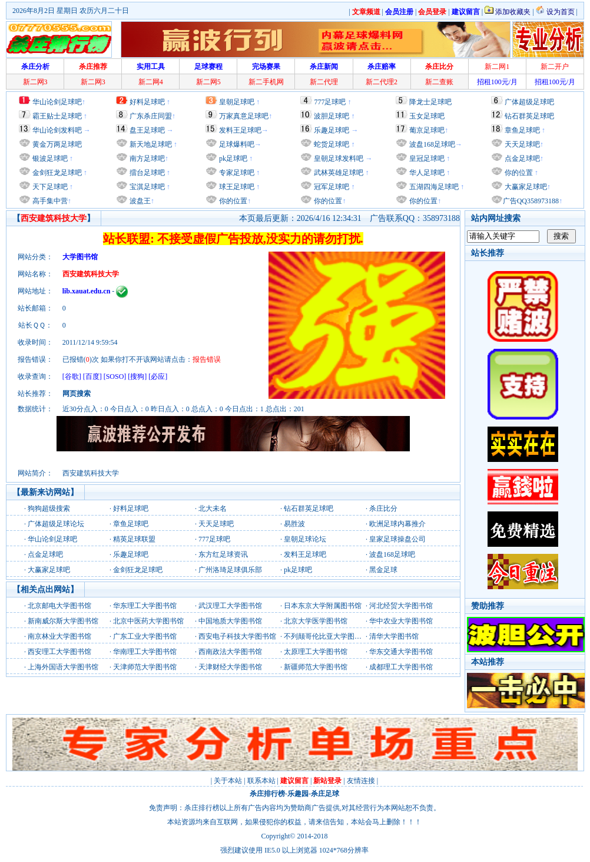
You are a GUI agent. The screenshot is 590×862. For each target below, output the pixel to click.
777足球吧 (330, 102)
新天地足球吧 (150, 144)
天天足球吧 (521, 144)
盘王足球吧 (147, 130)
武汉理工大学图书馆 (230, 606)
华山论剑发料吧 (57, 130)
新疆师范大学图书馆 (315, 667)
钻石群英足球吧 (529, 116)
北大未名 (212, 508)
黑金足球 (383, 570)
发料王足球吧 (240, 130)
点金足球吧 (521, 158)
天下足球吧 (49, 187)
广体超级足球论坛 (56, 524)
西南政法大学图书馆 (230, 652)
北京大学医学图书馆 (315, 621)
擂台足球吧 (146, 173)
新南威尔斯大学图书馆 (63, 621)
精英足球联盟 (134, 539)
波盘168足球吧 (432, 144)
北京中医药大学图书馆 (148, 621)
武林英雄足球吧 (337, 173)
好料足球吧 (147, 102)
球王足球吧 (235, 187)
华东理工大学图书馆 (145, 606)
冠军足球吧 (330, 187)
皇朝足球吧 (236, 102)
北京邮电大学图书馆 (59, 606)
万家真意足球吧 (244, 116)
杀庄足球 (325, 794)
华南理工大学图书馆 (145, 652)
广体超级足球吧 (529, 102)
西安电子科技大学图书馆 (237, 636)
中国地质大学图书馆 (230, 621)
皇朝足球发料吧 (337, 158)
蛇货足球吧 (332, 144)
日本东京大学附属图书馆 (323, 606)
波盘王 (139, 201)
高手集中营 (49, 201)
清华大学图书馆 (394, 636)
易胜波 (294, 524)
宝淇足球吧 (147, 187)
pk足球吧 (232, 158)
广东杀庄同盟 (151, 116)
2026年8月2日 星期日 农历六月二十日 (70, 10)
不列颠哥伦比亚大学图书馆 (326, 636)
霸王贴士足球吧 (57, 116)
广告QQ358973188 (531, 201)
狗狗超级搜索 (49, 508)
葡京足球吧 (427, 130)
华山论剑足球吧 (57, 102)
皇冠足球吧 (426, 158)
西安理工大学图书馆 (59, 652)
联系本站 (261, 781)
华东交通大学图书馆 (401, 652)
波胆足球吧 (331, 116)
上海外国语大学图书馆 (63, 667)
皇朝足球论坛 (305, 539)
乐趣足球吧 (331, 130)
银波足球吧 (50, 158)
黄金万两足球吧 (57, 144)
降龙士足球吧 (430, 102)
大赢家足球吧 (525, 187)
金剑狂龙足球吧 (56, 173)
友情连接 (361, 781)
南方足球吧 (146, 158)
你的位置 (232, 201)
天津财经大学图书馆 (230, 667)
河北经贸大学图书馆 (401, 606)
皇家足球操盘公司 (397, 539)
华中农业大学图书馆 (401, 621)
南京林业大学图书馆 (59, 636)
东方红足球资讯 (223, 554)
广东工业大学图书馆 (145, 636)
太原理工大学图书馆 (315, 652)
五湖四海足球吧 (433, 187)
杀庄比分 (383, 508)
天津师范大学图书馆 (145, 667)
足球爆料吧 (236, 144)
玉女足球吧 (427, 116)
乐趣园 (298, 794)
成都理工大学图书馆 (401, 667)
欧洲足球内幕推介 (397, 524)
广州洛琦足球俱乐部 (230, 570)
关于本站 (228, 781)
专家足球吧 (235, 173)
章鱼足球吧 (522, 130)
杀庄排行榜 (267, 794)
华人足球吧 (426, 173)
